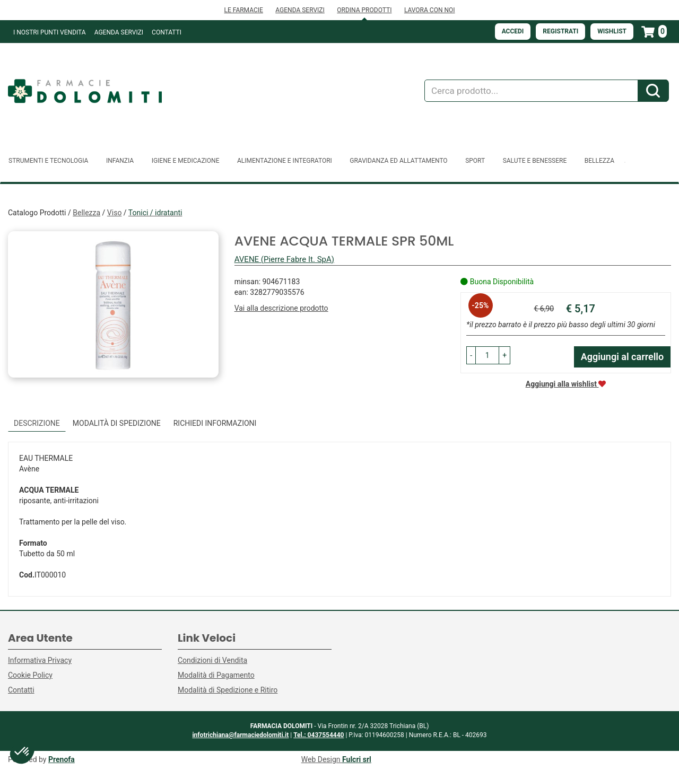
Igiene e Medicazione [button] (186, 160)
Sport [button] (475, 160)
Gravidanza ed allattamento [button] (398, 160)
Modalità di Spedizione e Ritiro (227, 690)
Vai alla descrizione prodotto (281, 308)
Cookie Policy (30, 675)
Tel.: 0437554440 (318, 735)
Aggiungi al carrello (622, 356)
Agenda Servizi (118, 32)
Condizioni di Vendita (212, 660)
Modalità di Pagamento (216, 675)
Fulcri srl (356, 759)
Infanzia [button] (120, 160)
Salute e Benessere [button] (535, 160)
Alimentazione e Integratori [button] (284, 160)
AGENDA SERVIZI (299, 10)
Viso (114, 212)
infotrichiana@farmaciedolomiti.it (240, 735)
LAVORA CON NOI (429, 10)
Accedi (513, 31)
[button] (471, 355)
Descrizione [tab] (37, 423)
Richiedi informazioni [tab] (215, 423)
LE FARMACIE (243, 10)
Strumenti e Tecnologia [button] (48, 160)
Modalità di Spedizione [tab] (117, 423)
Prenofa (61, 759)
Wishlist (611, 31)
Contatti (166, 32)
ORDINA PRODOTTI (364, 10)
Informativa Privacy (40, 660)
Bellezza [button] (599, 160)
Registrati (560, 31)
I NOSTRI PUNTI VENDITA (49, 32)
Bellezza (86, 212)
